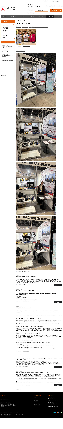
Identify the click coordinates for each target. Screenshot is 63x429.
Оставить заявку (41, 10)
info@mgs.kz (38, 6)
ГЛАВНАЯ (5, 16)
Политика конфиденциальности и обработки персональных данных (12, 414)
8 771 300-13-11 (30, 10)
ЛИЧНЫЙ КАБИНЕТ (37, 404)
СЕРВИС (23, 16)
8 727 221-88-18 (30, 5)
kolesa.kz (35, 314)
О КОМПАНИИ (14, 16)
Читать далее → (58, 284)
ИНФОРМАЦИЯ (50, 16)
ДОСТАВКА (40, 16)
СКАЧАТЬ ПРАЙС (37, 405)
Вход (53, 1)
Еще (59, 16)
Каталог (4, 21)
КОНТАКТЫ (31, 16)
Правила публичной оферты (5, 415)
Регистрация (57, 1)
